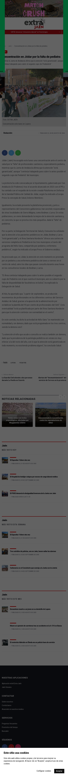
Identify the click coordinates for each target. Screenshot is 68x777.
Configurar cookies (44, 771)
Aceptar (59, 771)
